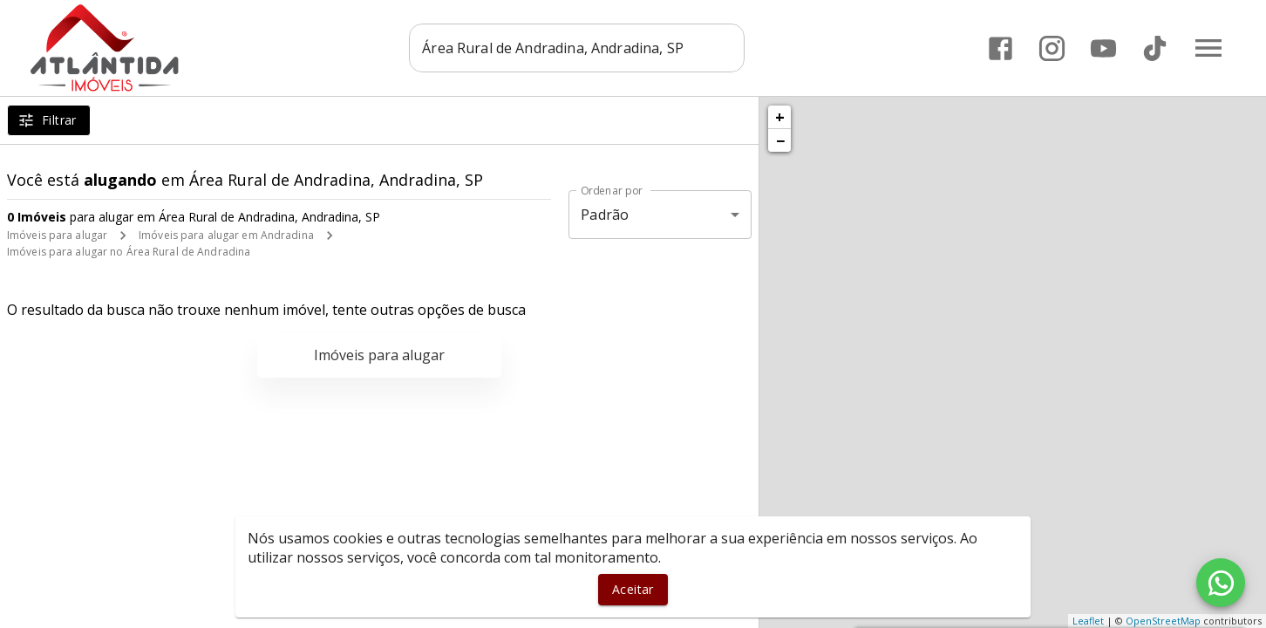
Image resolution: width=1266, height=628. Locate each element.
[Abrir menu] (1208, 48)
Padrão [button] (605, 214)
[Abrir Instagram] (1052, 48)
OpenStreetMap (1163, 620)
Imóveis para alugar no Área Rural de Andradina (128, 251)
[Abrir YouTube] (1103, 48)
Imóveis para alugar (57, 235)
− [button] (780, 140)
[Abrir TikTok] (1155, 48)
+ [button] (780, 116)
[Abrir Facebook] (1000, 48)
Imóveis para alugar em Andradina (226, 235)
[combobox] (577, 48)
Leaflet (1088, 620)
